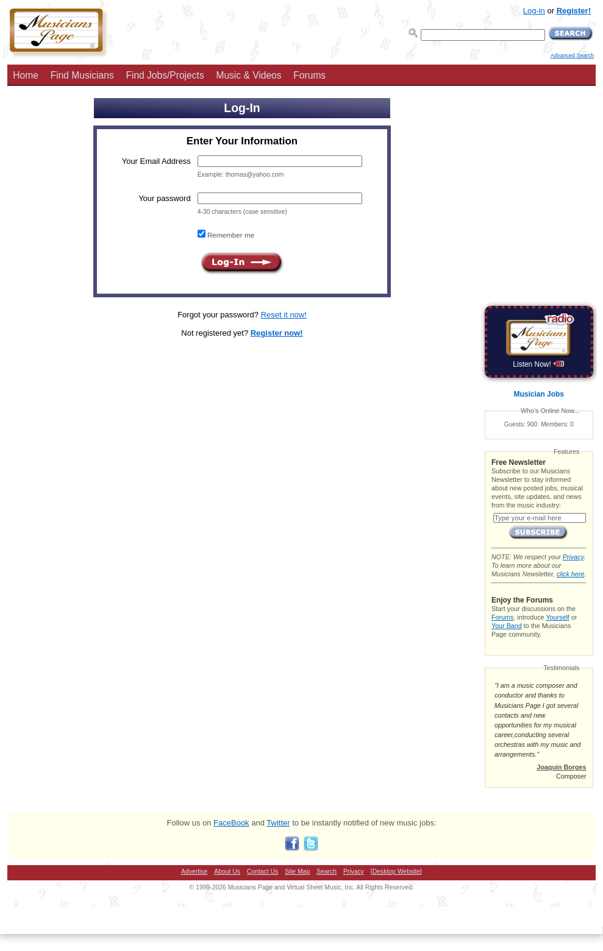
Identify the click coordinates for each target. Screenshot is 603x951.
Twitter (278, 822)
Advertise (194, 871)
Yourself (557, 617)
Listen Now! (539, 364)
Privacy (573, 556)
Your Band (506, 625)
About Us (227, 871)
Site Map (297, 871)
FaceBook (231, 822)
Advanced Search (572, 55)
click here (570, 574)
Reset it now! (284, 314)
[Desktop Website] (396, 871)
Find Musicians (82, 75)
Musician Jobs (539, 394)
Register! (574, 10)
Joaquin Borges (561, 767)
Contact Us (262, 871)
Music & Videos (248, 75)
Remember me (230, 235)
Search (326, 871)
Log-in (534, 10)
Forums (309, 75)
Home (25, 75)
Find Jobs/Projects (165, 75)
